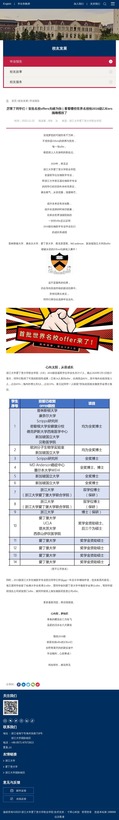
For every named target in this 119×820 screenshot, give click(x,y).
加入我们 (79, 3)
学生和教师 (24, 3)
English (7, 3)
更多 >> (7, 747)
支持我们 (95, 3)
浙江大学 (10, 760)
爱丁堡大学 (11, 766)
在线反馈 (21, 799)
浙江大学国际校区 (15, 772)
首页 (14, 101)
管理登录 (87, 812)
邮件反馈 (21, 790)
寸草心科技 (73, 812)
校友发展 (23, 101)
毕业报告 (35, 101)
